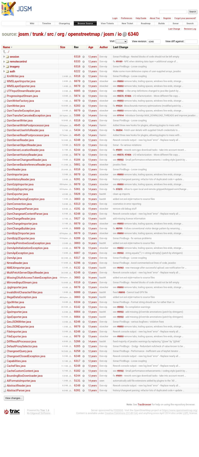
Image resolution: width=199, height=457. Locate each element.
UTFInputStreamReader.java (23, 95)
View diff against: (181, 41)
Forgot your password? (185, 18)
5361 (77, 205)
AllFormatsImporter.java (21, 419)
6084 (77, 342)
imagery (14, 67)
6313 (77, 221)
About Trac (155, 18)
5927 (77, 238)
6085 (77, 95)
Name (6, 47)
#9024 (119, 111)
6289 (77, 260)
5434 (77, 139)
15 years (92, 227)
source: (10, 34)
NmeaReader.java (17, 287)
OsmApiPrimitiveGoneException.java (29, 265)
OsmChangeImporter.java (22, 243)
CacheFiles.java (16, 402)
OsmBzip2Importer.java (21, 254)
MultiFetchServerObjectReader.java (28, 298)
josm (23, 34)
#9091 (119, 161)
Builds (161, 23)
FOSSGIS (118, 450)
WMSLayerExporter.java (21, 89)
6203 (77, 112)
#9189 (119, 62)
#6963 (120, 293)
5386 (77, 123)
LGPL (186, 453)
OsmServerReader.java (20, 149)
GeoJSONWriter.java (19, 353)
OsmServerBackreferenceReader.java (29, 177)
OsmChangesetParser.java (22, 226)
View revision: (139, 41)
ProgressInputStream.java (22, 100)
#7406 (128, 100)
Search (190, 23)
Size (62, 47)
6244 (77, 161)
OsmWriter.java (16, 111)
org (60, 34)
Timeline (46, 23)
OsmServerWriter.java (20, 128)
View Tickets (107, 23)
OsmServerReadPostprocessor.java (28, 144)
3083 (77, 216)
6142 (77, 337)
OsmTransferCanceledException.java (29, 122)
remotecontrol (18, 62)
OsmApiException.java (20, 276)
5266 (77, 375)
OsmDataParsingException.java (25, 215)
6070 (77, 84)
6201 (77, 194)
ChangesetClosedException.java (26, 391)
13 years (92, 73)
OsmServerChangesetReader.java (27, 172)
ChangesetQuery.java (19, 386)
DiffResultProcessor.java (21, 375)
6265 (77, 381)
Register (167, 18)
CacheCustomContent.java (23, 408)
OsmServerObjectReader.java (24, 155)
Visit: (112, 41)
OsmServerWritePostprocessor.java (28, 133)
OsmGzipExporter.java (20, 204)
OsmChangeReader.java (21, 237)
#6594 (119, 139)
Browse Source (85, 23)
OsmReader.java (16, 182)
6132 (77, 293)
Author (104, 47)
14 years (92, 123)
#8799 (119, 249)
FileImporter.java (17, 364)
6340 (133, 34)
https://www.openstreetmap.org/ (180, 450)
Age (90, 47)
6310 (77, 57)
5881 (77, 178)
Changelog (64, 23)
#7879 (119, 205)
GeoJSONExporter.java (20, 358)
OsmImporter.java (17, 188)
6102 (77, 408)
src (50, 34)
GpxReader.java (16, 336)
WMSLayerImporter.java (21, 84)
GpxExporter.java (17, 347)
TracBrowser (144, 444)
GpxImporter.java (17, 342)
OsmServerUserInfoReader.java (25, 138)
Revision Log (190, 29)
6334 (77, 331)
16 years (92, 216)
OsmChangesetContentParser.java (27, 232)
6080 (77, 320)
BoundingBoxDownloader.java (24, 413)
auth (12, 73)
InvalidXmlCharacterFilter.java (24, 320)
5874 (77, 101)
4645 (77, 134)
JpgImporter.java (17, 314)
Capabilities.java (16, 397)
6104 (77, 172)
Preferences (126, 18)
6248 (77, 150)
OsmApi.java (14, 281)
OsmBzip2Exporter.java (21, 259)
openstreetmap (84, 34)
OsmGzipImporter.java (20, 199)
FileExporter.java (17, 369)
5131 (77, 419)
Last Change (174, 29)
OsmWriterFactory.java (20, 106)
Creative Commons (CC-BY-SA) (121, 453)
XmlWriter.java (15, 78)
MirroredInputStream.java (22, 309)
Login (115, 18)
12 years (92, 57)
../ (8, 51)
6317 (77, 282)
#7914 (120, 123)
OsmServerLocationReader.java (25, 161)
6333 (77, 62)
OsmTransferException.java (23, 117)
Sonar (176, 23)
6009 (77, 249)
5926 (77, 210)
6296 (77, 287)
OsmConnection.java (19, 221)
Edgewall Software (40, 453)
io (120, 34)
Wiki (32, 23)
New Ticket (127, 23)
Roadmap (146, 23)
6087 (77, 276)
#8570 (120, 100)
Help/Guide (141, 18)
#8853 (120, 84)
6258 (77, 386)
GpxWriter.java (15, 331)
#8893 (121, 320)
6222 (77, 73)
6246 (77, 353)
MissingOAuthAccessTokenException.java (32, 303)
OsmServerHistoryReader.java (24, 166)
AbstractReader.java (19, 424)
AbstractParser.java (18, 429)
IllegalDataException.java (22, 325)
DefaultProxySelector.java (22, 380)
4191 (77, 227)
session (14, 56)
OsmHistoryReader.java (21, 193)
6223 (77, 156)
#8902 (120, 95)
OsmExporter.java (17, 210)
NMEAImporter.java (18, 292)
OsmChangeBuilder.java (21, 248)
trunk (37, 34)
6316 (77, 68)
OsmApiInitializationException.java (27, 270)
